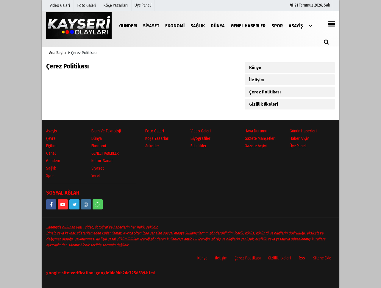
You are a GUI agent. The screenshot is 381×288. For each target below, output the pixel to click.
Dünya (96, 138)
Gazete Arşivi (256, 145)
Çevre (51, 138)
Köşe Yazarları (157, 138)
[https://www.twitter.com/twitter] (74, 204)
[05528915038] (98, 204)
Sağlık (51, 168)
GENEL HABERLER (105, 153)
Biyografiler (200, 138)
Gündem (53, 160)
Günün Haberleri (303, 131)
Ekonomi (98, 145)
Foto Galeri (154, 131)
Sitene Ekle (322, 258)
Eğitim (51, 145)
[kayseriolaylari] (86, 204)
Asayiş (51, 131)
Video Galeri (200, 131)
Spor (50, 175)
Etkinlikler (198, 145)
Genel (51, 153)
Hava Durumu (256, 131)
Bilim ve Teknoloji (106, 131)
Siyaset (97, 168)
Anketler (152, 145)
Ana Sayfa (57, 52)
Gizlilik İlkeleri (263, 104)
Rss (302, 258)
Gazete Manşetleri (260, 138)
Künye (255, 67)
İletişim (256, 79)
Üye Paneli (143, 5)
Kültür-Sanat (102, 160)
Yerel (95, 175)
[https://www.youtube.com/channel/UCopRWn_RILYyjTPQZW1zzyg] (63, 204)
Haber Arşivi (300, 138)
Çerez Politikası (265, 92)
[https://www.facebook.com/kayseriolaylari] (51, 204)
